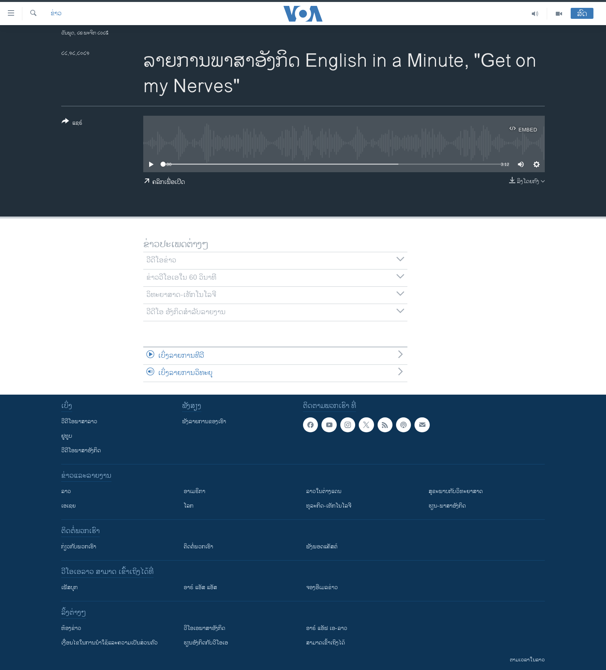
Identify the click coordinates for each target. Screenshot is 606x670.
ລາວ (66, 491)
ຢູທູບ (66, 436)
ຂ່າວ (56, 13)
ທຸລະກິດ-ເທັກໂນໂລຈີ (328, 506)
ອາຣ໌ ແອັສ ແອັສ (200, 587)
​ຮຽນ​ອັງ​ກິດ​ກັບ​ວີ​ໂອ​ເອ (206, 643)
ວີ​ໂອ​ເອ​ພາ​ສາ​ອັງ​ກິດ (204, 628)
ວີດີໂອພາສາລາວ (79, 421)
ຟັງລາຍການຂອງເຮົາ (204, 421)
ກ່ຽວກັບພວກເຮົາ (78, 547)
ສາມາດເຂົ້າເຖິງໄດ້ (325, 643)
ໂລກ (188, 506)
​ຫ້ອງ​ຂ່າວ (71, 628)
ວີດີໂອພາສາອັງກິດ (81, 450)
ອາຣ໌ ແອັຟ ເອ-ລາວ (326, 628)
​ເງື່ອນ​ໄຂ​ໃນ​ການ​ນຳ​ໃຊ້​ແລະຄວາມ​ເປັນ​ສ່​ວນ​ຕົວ (109, 643)
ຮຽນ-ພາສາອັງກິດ (447, 506)
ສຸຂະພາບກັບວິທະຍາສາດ (456, 491)
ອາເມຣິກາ (194, 491)
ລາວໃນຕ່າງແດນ (323, 491)
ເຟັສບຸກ (69, 587)
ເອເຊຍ (68, 506)
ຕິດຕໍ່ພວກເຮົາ (198, 547)
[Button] (72, 123)
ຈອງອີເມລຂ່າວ (322, 587)
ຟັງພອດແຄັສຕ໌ (322, 547)
